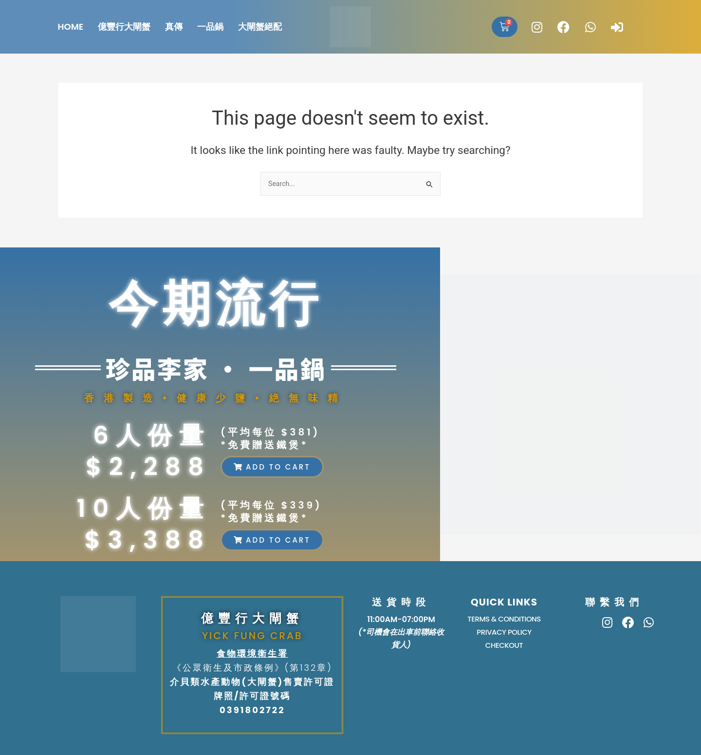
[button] (272, 467)
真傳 (174, 26)
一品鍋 (210, 26)
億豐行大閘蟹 (124, 26)
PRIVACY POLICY (504, 633)
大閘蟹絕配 (260, 26)
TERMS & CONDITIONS (504, 619)
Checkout (504, 647)
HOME (71, 26)
